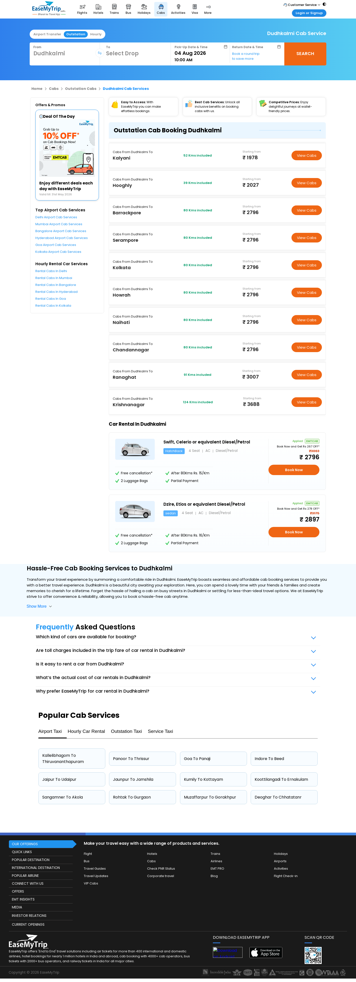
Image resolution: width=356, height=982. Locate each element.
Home (37, 88)
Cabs (54, 88)
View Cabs (306, 155)
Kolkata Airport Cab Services (58, 251)
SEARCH (305, 53)
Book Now (294, 469)
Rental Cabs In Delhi (51, 271)
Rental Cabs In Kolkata (53, 305)
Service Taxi (160, 731)
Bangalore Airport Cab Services (60, 231)
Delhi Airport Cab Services (56, 217)
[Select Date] (201, 53)
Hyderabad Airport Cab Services (61, 238)
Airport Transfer (47, 34)
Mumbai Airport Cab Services (58, 224)
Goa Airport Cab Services (55, 244)
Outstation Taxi (126, 731)
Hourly (96, 34)
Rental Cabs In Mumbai (53, 278)
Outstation (75, 34)
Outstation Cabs (80, 88)
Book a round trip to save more (246, 56)
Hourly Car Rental (86, 731)
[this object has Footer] (178, 906)
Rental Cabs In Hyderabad (56, 291)
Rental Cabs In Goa (50, 298)
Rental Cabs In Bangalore (55, 284)
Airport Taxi (50, 731)
